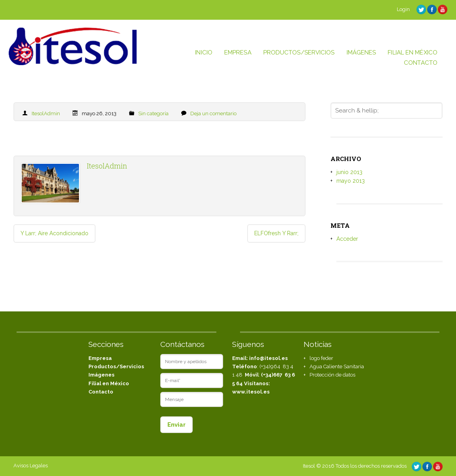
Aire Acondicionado (54, 233)
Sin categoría (153, 113)
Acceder (347, 239)
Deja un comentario (213, 113)
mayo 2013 (350, 181)
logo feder (321, 358)
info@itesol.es (268, 358)
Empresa (100, 358)
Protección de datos (332, 375)
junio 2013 (349, 172)
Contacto (100, 392)
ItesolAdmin (46, 113)
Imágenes (101, 375)
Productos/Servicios (116, 366)
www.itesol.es (251, 392)
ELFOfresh (276, 233)
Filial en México (108, 383)
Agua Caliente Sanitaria (337, 366)
